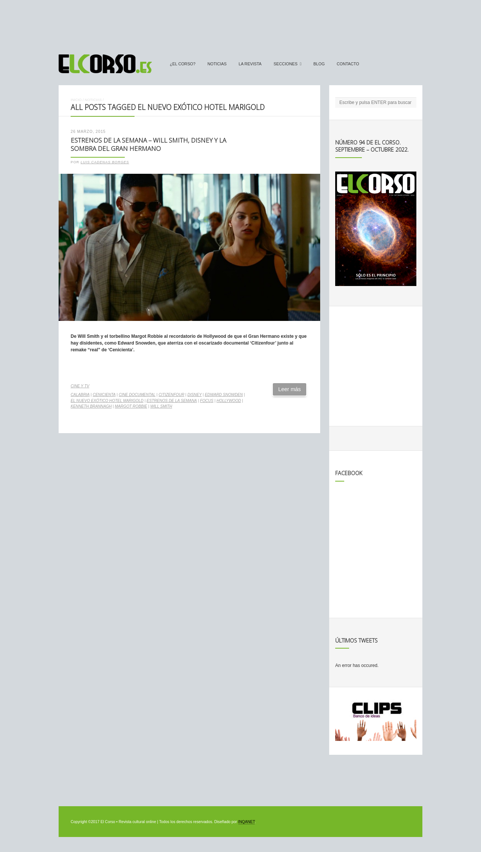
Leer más (289, 389)
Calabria (80, 395)
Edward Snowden (224, 395)
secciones (286, 64)
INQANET (246, 822)
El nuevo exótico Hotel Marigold (107, 401)
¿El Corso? (182, 64)
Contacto (348, 64)
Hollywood (228, 401)
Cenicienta (104, 395)
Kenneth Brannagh (91, 406)
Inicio (76, 100)
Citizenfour (171, 395)
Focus (206, 401)
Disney (195, 395)
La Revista (250, 64)
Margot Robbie (131, 406)
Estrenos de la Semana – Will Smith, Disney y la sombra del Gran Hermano (148, 144)
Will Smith (161, 406)
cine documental (137, 395)
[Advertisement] (240, 24)
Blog (319, 64)
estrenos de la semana (172, 401)
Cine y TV (80, 386)
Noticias (217, 64)
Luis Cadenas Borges (105, 162)
